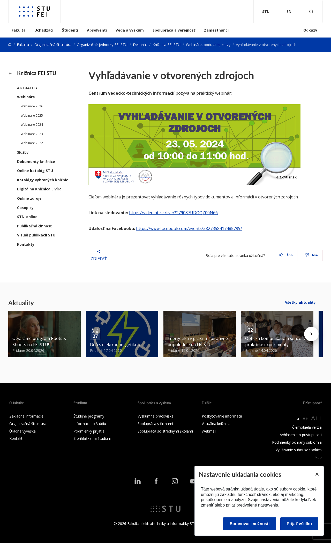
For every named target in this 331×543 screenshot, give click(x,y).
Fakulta (19, 30)
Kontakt (15, 438)
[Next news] (311, 334)
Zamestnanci (216, 30)
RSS (318, 457)
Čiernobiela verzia (307, 427)
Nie (311, 255)
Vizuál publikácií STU (36, 235)
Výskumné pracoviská (156, 416)
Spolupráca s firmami (155, 423)
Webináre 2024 (32, 124)
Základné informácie (26, 416)
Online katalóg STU (35, 170)
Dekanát (140, 44)
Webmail (209, 431)
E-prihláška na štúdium (92, 438)
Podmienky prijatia (88, 431)
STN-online (27, 216)
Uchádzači (43, 30)
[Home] (9, 44)
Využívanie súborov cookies (299, 449)
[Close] (316, 474)
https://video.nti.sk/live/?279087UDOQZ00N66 (173, 212)
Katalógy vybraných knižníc (42, 179)
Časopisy (25, 207)
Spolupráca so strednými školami (165, 431)
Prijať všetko (299, 524)
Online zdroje (29, 198)
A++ (316, 418)
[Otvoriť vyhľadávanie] (311, 11)
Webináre (26, 96)
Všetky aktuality (300, 302)
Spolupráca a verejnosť (174, 30)
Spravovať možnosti (249, 524)
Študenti (70, 30)
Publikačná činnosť (34, 226)
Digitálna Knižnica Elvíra (39, 189)
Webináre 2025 (32, 115)
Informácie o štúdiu (89, 423)
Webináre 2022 (32, 143)
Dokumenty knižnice (36, 161)
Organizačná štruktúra (52, 44)
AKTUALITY (27, 87)
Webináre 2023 (32, 134)
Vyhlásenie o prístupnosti (301, 434)
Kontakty (25, 244)
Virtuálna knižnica (216, 423)
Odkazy (310, 30)
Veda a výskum (130, 30)
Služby (23, 152)
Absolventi (97, 30)
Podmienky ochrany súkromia (297, 442)
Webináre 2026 (32, 106)
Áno (286, 255)
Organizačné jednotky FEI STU (102, 44)
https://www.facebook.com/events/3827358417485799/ (189, 228)
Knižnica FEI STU (166, 44)
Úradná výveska (22, 431)
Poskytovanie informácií (222, 416)
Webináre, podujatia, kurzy (208, 44)
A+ (305, 418)
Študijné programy (88, 416)
